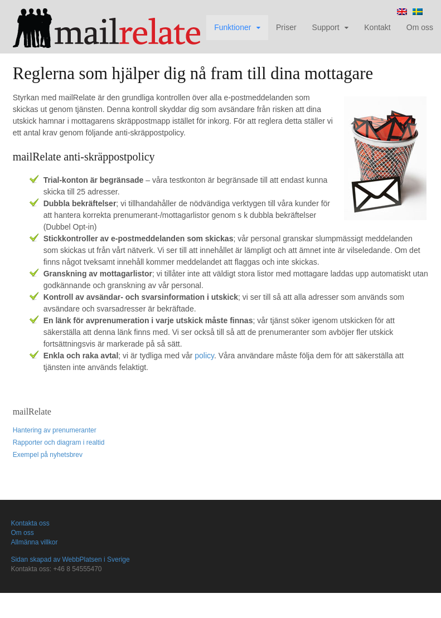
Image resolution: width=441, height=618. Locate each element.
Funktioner (232, 27)
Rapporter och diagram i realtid (59, 442)
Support (326, 27)
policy (204, 355)
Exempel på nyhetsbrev (48, 455)
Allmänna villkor (34, 542)
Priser (286, 27)
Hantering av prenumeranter (54, 430)
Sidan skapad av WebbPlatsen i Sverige (70, 559)
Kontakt (377, 27)
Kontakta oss (30, 523)
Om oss (419, 27)
